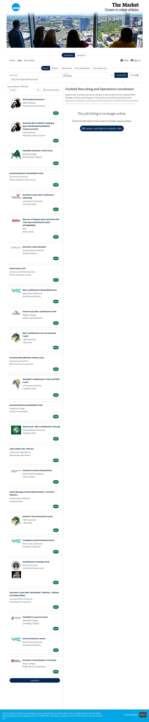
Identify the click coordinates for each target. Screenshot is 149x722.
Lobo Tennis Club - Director (22, 448)
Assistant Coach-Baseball (34, 247)
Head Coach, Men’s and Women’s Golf (39, 311)
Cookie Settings (131, 715)
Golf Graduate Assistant (34, 99)
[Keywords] (35, 75)
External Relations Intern (34, 638)
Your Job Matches (82, 68)
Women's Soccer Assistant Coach (38, 516)
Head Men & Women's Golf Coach (38, 150)
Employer (81, 55)
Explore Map (66, 68)
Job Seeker (68, 55)
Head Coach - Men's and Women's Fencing (41, 426)
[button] (134, 75)
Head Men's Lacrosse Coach (35, 617)
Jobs (19, 60)
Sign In (136, 60)
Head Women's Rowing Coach (36, 561)
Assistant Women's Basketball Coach (26, 173)
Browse (55, 68)
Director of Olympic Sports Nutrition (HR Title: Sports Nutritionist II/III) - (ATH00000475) (41, 222)
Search (45, 68)
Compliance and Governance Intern (38, 540)
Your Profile (29, 60)
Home (12, 60)
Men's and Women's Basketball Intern (40, 290)
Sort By (12, 90)
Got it (143, 715)
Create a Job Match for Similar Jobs (102, 128)
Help (124, 60)
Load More (34, 680)
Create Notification (51, 90)
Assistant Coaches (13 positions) (37, 470)
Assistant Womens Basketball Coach (26, 405)
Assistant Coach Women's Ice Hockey (39, 660)
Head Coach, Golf (17, 268)
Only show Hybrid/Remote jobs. (24, 79)
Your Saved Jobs (99, 68)
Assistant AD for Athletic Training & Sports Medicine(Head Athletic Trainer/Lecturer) (38, 126)
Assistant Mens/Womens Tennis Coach (27, 357)
